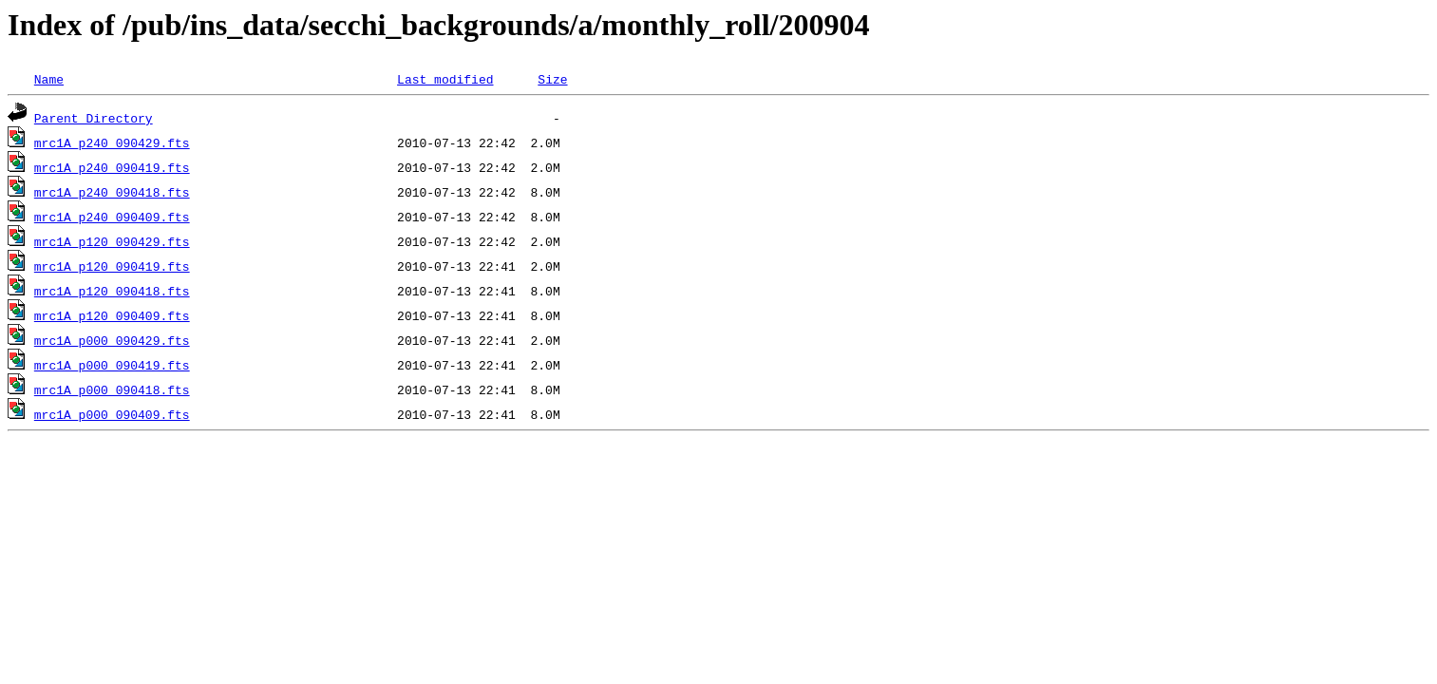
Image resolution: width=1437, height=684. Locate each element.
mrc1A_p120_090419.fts (112, 266)
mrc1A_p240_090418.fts (112, 191)
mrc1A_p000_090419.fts (112, 364)
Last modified (445, 78)
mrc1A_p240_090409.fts (112, 216)
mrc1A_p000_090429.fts (112, 340)
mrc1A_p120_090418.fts (112, 290)
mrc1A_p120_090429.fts (112, 241)
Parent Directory (93, 117)
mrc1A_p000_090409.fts (112, 414)
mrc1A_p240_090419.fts (112, 167)
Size (552, 78)
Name (49, 78)
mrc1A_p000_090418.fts (112, 389)
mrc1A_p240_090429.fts (112, 142)
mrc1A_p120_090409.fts (112, 315)
